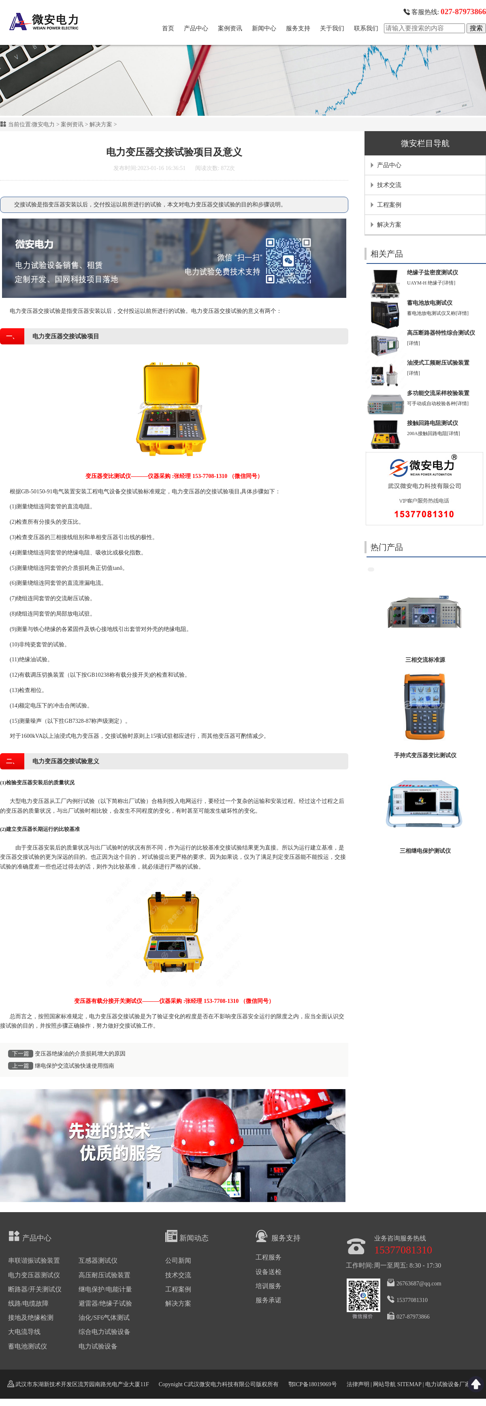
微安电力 (43, 124)
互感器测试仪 (98, 1260)
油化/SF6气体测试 (104, 1317)
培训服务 (268, 1286)
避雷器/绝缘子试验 (105, 1303)
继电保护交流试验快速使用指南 (74, 1066)
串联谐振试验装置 (34, 1260)
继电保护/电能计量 (105, 1289)
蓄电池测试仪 (27, 1346)
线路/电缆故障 (28, 1303)
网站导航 (384, 1384)
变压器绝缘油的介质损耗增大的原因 (80, 1054)
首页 (168, 28)
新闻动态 (187, 1236)
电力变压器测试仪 (34, 1275)
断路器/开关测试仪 (35, 1289)
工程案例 (389, 205)
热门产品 (387, 547)
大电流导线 (24, 1331)
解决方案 (101, 124)
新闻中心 (264, 28)
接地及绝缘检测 (30, 1317)
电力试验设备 (98, 1346)
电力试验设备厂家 (448, 1384)
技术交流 (389, 185)
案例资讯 (230, 28)
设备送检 (268, 1271)
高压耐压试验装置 (104, 1275)
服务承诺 (268, 1300)
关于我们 (332, 28)
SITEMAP (409, 1384)
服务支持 (298, 28)
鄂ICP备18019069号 (312, 1384)
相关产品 (387, 253)
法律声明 (358, 1384)
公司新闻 (178, 1260)
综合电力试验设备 (104, 1331)
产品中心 (196, 28)
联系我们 (366, 28)
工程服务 (268, 1257)
